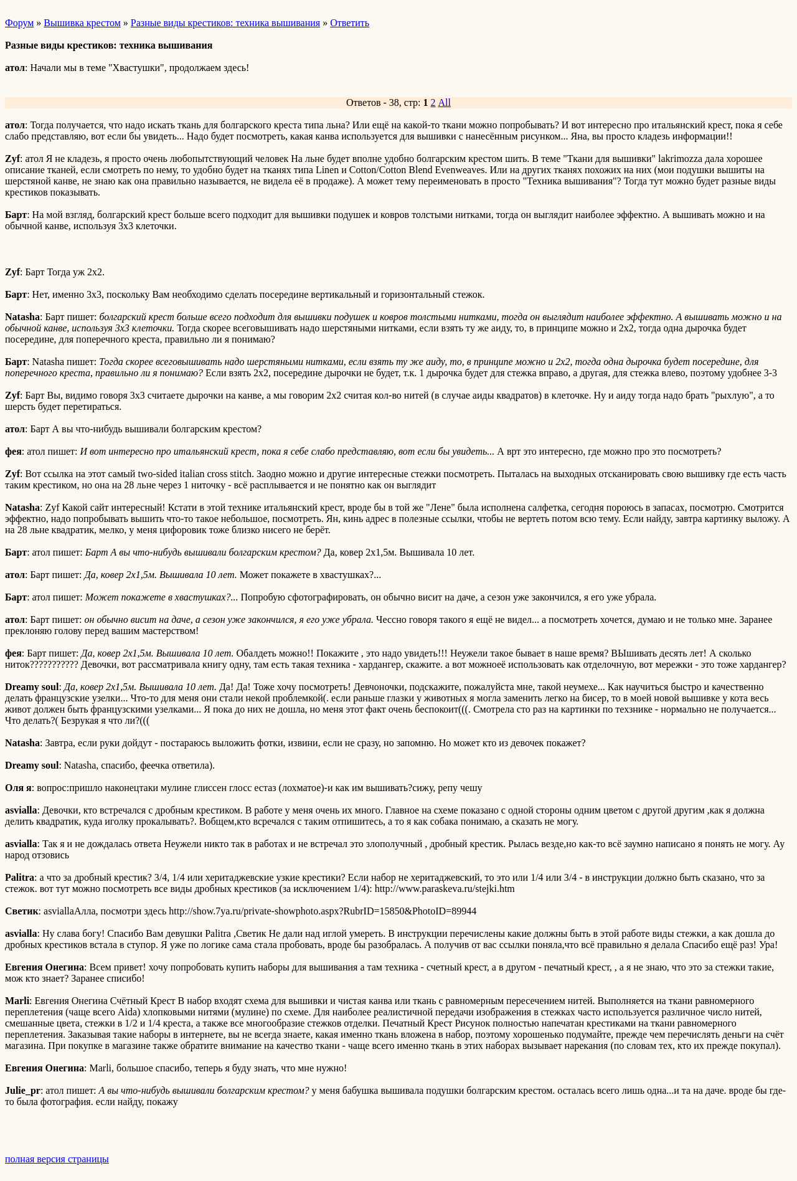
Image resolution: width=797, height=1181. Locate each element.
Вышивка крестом (82, 22)
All (444, 102)
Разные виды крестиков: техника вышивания (225, 22)
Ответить (349, 22)
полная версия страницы (57, 1159)
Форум (19, 22)
